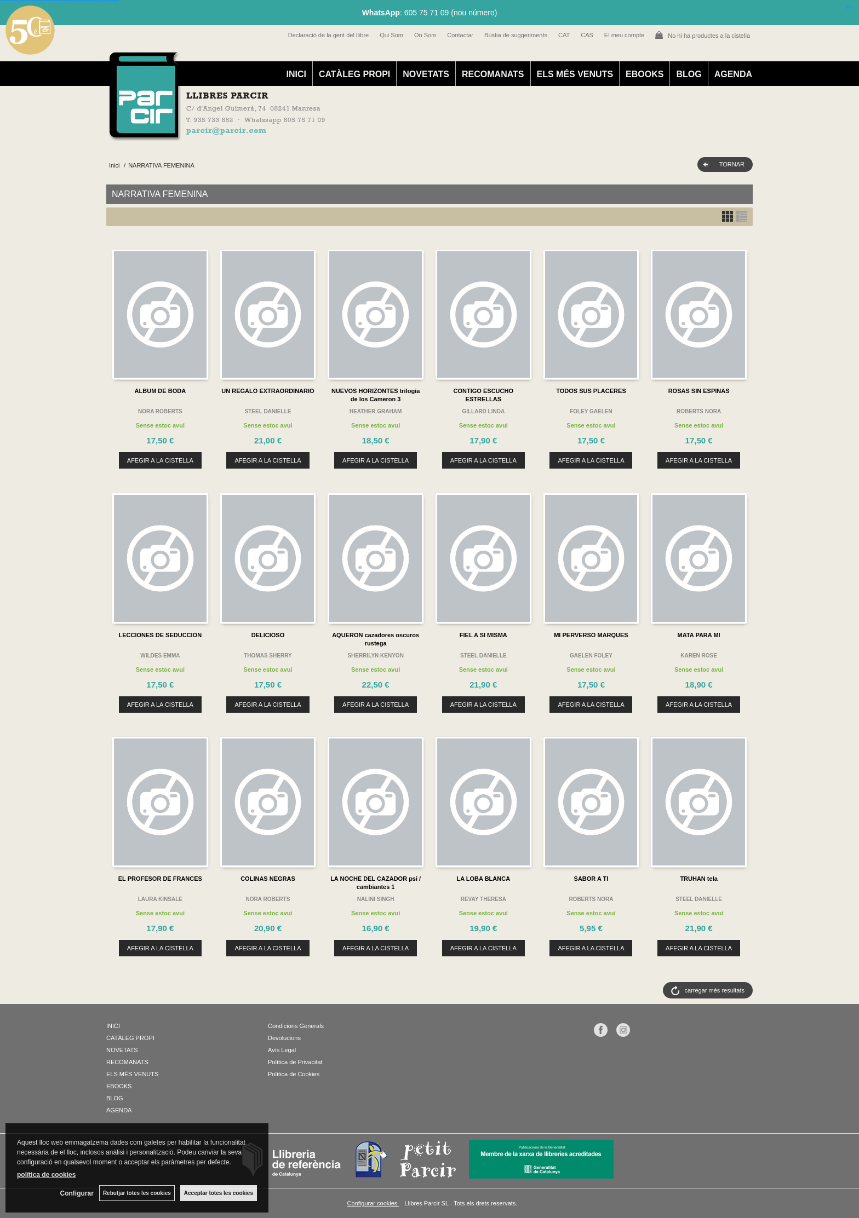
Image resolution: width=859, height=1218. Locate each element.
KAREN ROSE (698, 656)
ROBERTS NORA (699, 411)
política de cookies (46, 1175)
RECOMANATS (493, 74)
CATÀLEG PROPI (354, 74)
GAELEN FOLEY (591, 656)
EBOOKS (644, 74)
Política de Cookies (293, 1074)
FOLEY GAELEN (591, 411)
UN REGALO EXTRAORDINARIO (267, 391)
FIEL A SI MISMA (483, 635)
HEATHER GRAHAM (376, 411)
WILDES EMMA (160, 656)
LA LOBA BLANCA (484, 878)
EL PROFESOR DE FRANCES (160, 878)
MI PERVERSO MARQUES (591, 635)
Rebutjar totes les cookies (137, 1193)
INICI (296, 74)
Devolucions (284, 1038)
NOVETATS (426, 74)
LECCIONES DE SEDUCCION (160, 635)
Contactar (460, 35)
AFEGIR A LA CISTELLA (160, 460)
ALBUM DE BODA (160, 391)
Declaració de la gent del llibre (328, 35)
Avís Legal (282, 1050)
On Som (425, 35)
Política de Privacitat (295, 1062)
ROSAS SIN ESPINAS (699, 391)
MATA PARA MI (699, 635)
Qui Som (391, 35)
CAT (564, 35)
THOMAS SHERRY (267, 656)
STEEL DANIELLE (268, 411)
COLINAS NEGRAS (267, 878)
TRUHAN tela (698, 878)
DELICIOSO (268, 635)
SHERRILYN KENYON (375, 656)
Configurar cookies (373, 1203)
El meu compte (624, 35)
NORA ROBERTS (160, 411)
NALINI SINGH (375, 899)
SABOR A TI (591, 878)
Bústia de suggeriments (515, 35)
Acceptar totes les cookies (218, 1193)
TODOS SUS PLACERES (591, 391)
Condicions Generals (296, 1026)
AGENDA (733, 74)
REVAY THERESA (483, 899)
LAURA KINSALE (160, 899)
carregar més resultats (715, 990)
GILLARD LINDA (483, 411)
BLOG (688, 74)
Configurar (77, 1193)
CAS (587, 35)
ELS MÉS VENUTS (575, 74)
